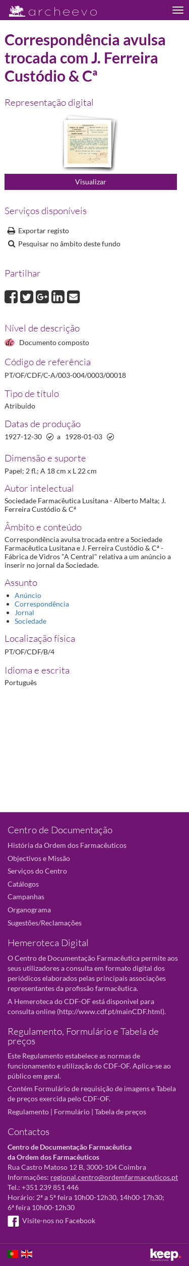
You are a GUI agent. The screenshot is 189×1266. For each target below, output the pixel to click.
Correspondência (42, 603)
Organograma (29, 909)
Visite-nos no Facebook (51, 1220)
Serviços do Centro (37, 871)
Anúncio (28, 595)
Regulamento (28, 1111)
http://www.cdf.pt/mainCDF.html (110, 1011)
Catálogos (23, 884)
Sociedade (30, 621)
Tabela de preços (120, 1111)
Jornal (24, 612)
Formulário (72, 1111)
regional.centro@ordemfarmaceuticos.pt (114, 1177)
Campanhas (26, 896)
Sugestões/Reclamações (45, 922)
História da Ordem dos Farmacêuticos (67, 845)
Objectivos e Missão (39, 858)
